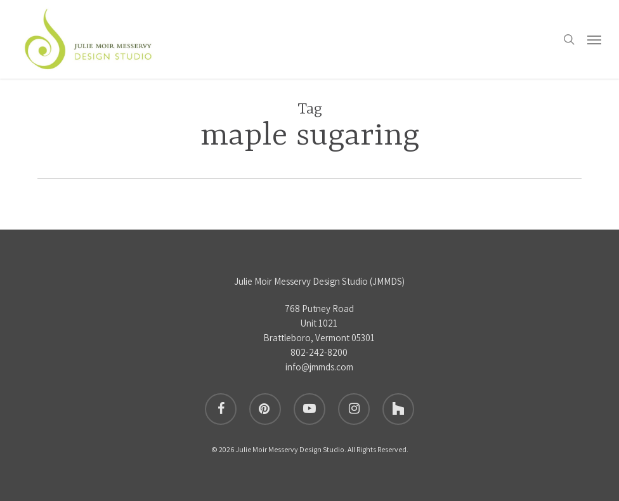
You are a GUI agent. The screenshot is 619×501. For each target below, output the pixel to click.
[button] (594, 39)
